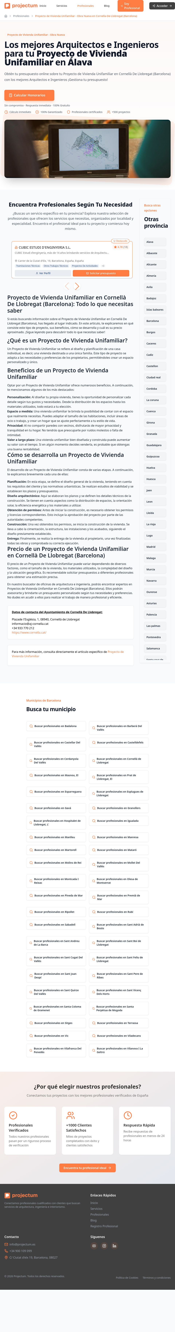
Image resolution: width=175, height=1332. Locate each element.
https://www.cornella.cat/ (29, 632)
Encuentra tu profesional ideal (88, 1168)
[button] (77, 286)
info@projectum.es (22, 1244)
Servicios (62, 5)
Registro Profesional (104, 1226)
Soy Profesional (130, 6)
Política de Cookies (127, 1277)
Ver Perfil (43, 273)
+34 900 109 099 (20, 1251)
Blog (107, 5)
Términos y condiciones (157, 1277)
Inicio (43, 5)
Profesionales (85, 5)
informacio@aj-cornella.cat (30, 624)
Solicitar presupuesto (101, 273)
